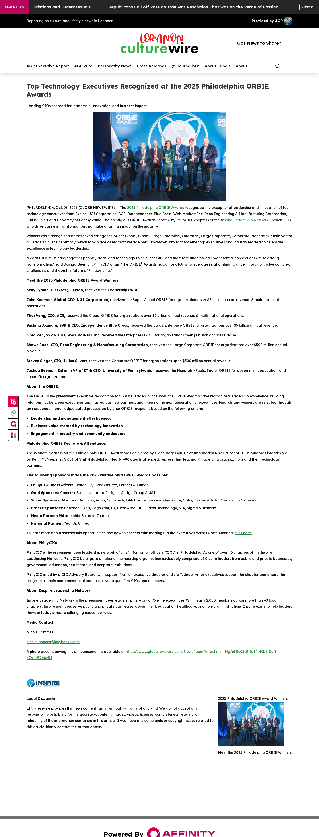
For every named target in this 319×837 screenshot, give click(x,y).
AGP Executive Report (48, 66)
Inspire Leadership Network (244, 220)
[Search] (277, 66)
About (241, 66)
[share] (289, 66)
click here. (243, 533)
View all (308, 7)
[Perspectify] (13, 412)
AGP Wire (83, 66)
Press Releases (151, 66)
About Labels (217, 66)
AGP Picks (14, 7)
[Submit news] (13, 401)
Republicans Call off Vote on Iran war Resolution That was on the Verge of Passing (214, 7)
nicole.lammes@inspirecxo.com (53, 642)
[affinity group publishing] (13, 424)
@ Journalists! (185, 66)
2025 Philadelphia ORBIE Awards (155, 207)
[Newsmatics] (13, 435)
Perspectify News (115, 66)
